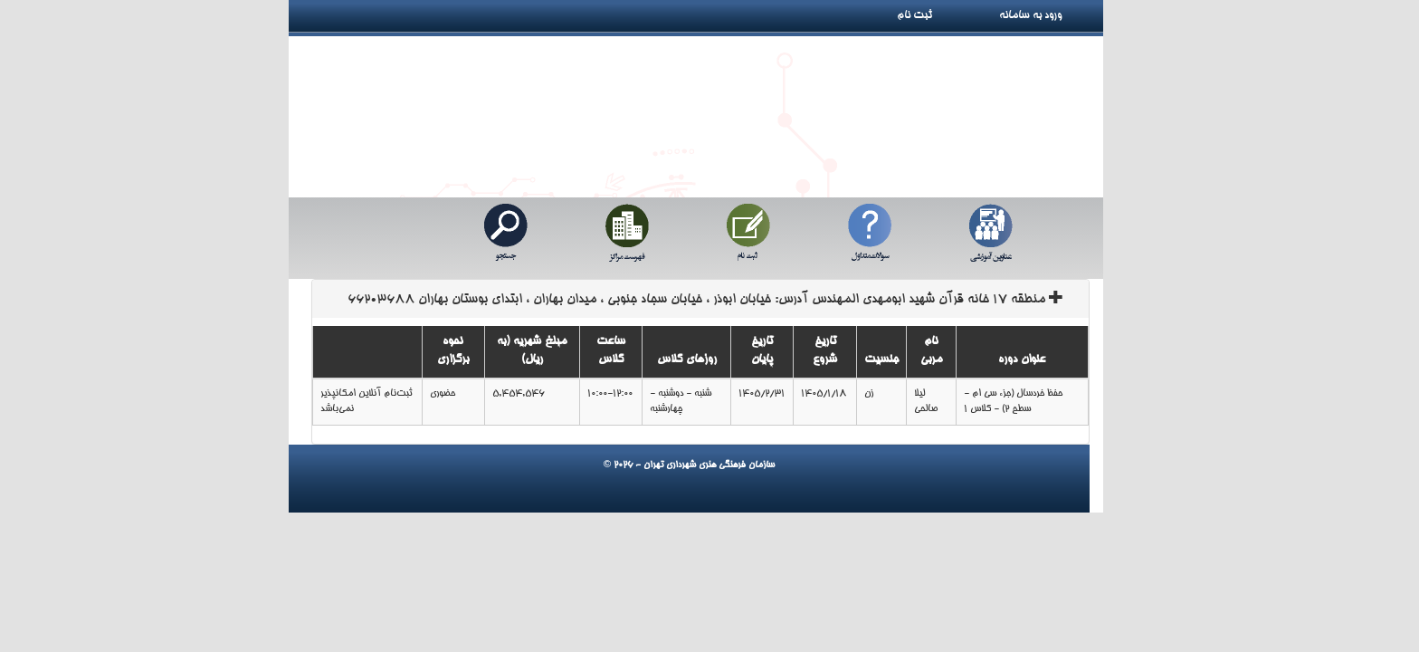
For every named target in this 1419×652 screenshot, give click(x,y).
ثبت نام (921, 15)
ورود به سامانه (1051, 15)
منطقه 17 (705, 299)
